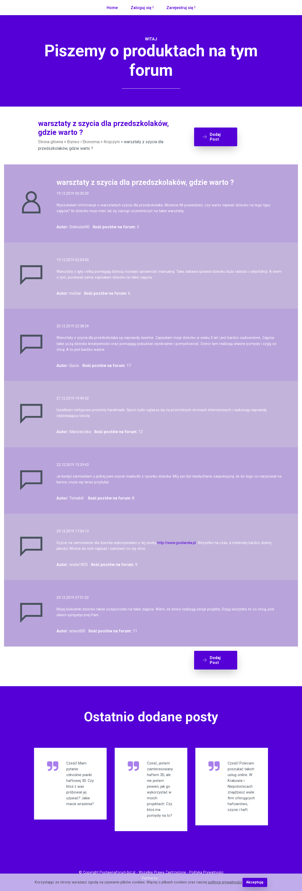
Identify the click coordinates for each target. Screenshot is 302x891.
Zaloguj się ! (142, 7)
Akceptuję (254, 882)
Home (112, 7)
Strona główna (50, 141)
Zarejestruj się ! (180, 7)
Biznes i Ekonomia (83, 141)
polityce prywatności (225, 882)
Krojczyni (112, 141)
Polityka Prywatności (206, 872)
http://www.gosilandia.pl (176, 543)
